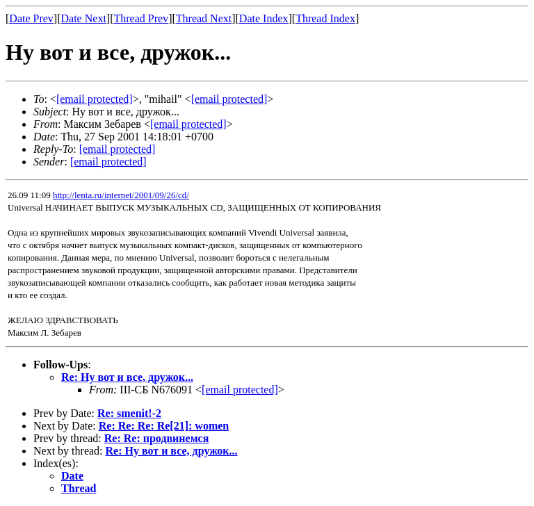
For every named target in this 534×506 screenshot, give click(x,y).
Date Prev (31, 18)
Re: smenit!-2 (129, 413)
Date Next (83, 18)
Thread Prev (140, 18)
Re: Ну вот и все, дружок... (127, 377)
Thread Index (325, 18)
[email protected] (240, 389)
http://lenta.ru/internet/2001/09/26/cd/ (121, 195)
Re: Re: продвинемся (156, 438)
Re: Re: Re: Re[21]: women (164, 426)
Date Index (264, 18)
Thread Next (204, 18)
